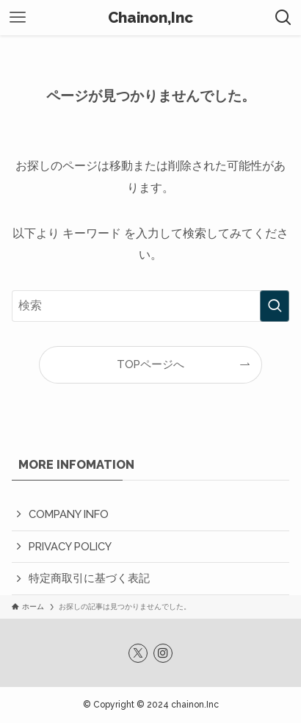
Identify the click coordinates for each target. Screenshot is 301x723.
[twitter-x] (138, 653)
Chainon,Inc (150, 18)
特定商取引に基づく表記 (89, 578)
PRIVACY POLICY (70, 546)
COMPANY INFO (69, 514)
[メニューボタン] (17, 17)
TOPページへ (150, 364)
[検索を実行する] (274, 306)
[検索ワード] (150, 306)
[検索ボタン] (283, 17)
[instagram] (163, 653)
